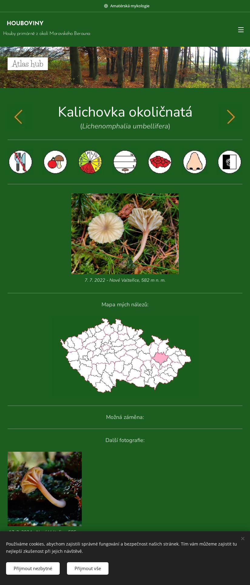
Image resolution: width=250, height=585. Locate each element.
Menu (241, 29)
